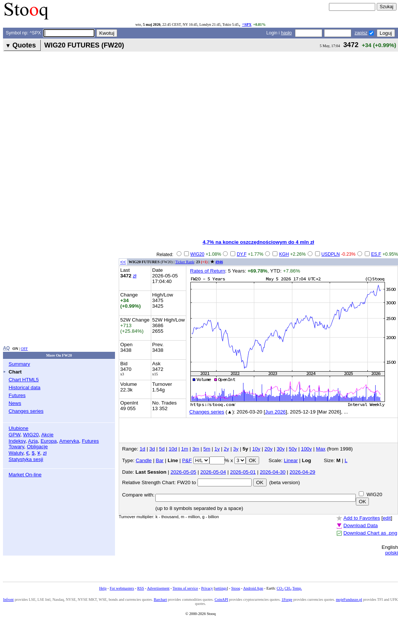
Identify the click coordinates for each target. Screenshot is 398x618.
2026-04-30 (273, 472)
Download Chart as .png (370, 533)
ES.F (376, 254)
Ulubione (18, 428)
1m (184, 449)
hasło (286, 33)
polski (391, 553)
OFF (24, 349)
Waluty (16, 453)
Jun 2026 (275, 412)
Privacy (207, 588)
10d (173, 449)
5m (207, 449)
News (15, 403)
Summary (19, 364)
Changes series (26, 411)
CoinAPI (221, 599)
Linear (291, 460)
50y (293, 449)
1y (217, 449)
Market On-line (25, 474)
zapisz (361, 33)
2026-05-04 (213, 472)
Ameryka (69, 441)
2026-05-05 (183, 472)
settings (221, 588)
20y (268, 449)
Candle (144, 460)
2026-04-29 (302, 472)
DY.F (241, 254)
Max (320, 449)
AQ (6, 348)
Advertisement (158, 588)
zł (45, 453)
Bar (160, 460)
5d (162, 449)
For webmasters (122, 588)
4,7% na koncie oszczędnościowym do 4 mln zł (258, 242)
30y (281, 449)
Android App (253, 588)
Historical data (24, 387)
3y (236, 449)
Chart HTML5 (24, 379)
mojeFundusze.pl (349, 599)
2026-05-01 (243, 472)
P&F (187, 460)
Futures (17, 395)
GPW (14, 434)
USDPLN (330, 254)
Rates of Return (207, 271)
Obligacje (37, 446)
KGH (284, 254)
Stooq (235, 588)
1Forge (287, 599)
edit (387, 518)
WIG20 (31, 434)
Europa (49, 441)
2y (226, 449)
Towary (16, 446)
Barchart (160, 599)
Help (102, 588)
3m (195, 449)
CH (287, 588)
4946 (219, 262)
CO (280, 588)
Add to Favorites (361, 518)
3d (152, 449)
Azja (33, 441)
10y (256, 449)
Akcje (47, 434)
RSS (140, 588)
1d (142, 449)
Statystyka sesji (26, 459)
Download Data (360, 525)
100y (306, 449)
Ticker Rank (184, 262)
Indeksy (17, 441)
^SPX (246, 24)
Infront (8, 599)
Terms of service (185, 588)
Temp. (297, 588)
